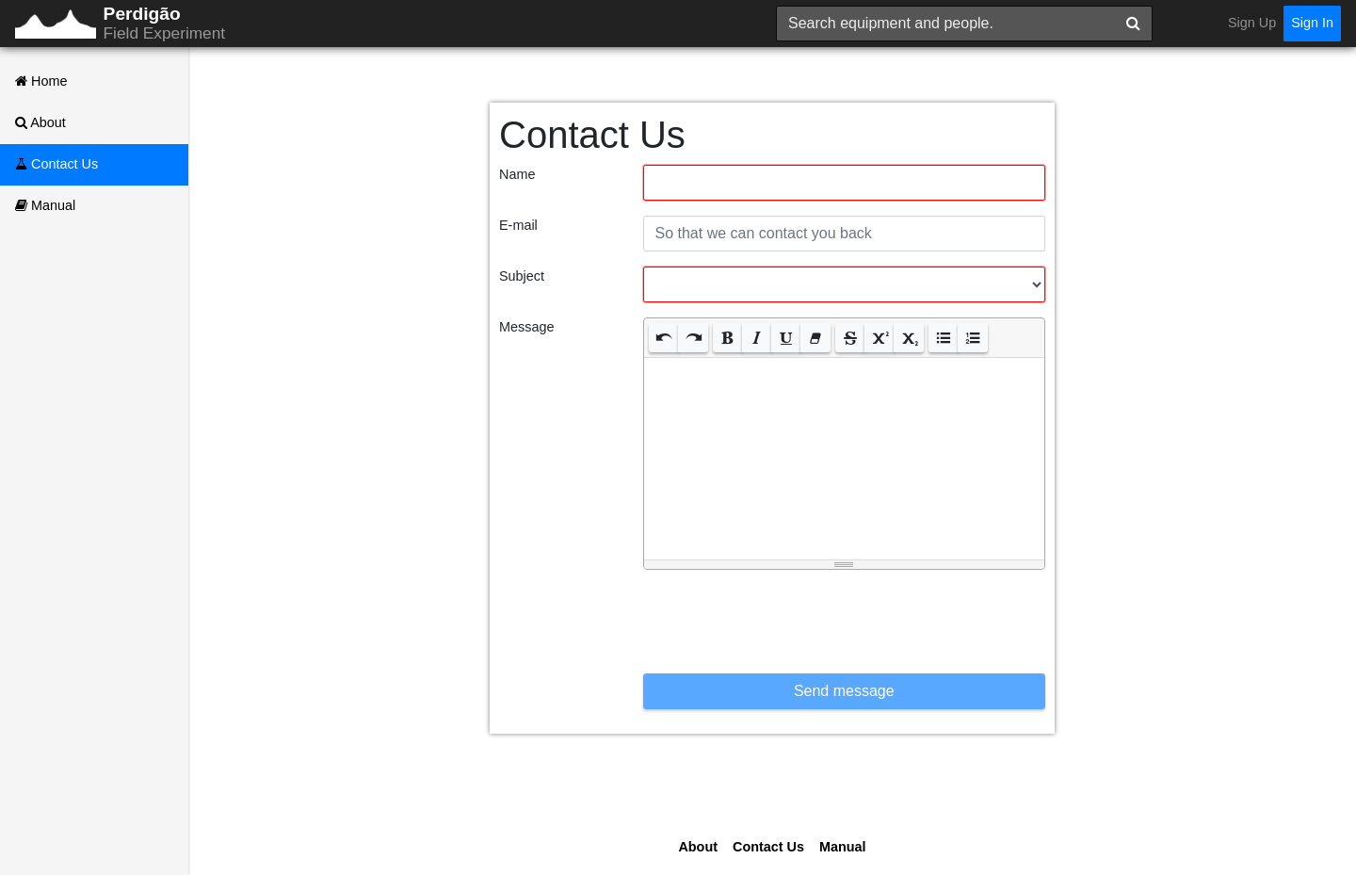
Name (517, 174)
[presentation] (786, 621)
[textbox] (844, 455)
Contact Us (56, 163)
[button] (664, 337)
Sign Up (1252, 22)
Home (41, 81)
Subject (521, 276)
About (40, 122)
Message (526, 326)
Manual (45, 205)
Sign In (1312, 22)
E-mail (518, 225)
